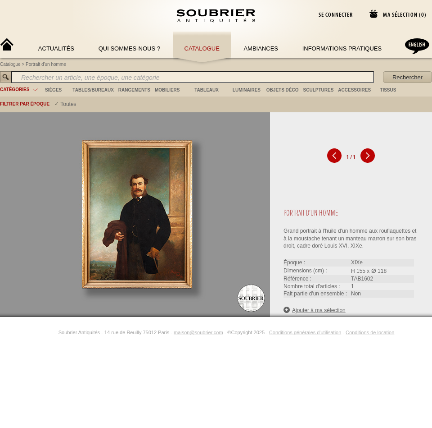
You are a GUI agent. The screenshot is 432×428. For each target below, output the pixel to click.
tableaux (206, 89)
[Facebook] (42, 332)
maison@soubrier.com (198, 332)
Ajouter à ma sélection (315, 310)
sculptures (318, 89)
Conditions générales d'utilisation (305, 332)
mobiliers (167, 89)
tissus (388, 89)
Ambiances (260, 48)
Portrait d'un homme (46, 64)
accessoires (354, 89)
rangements (134, 89)
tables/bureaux (92, 89)
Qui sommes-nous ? (129, 48)
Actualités (56, 48)
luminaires (247, 89)
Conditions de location (370, 332)
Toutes (68, 104)
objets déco (282, 89)
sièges (53, 89)
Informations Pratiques (342, 48)
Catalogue (202, 48)
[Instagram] (52, 332)
